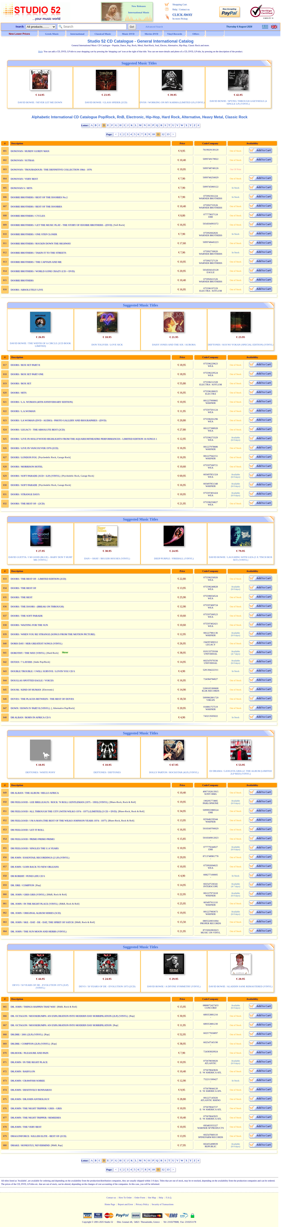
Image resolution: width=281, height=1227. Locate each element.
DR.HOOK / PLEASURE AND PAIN (29, 1052)
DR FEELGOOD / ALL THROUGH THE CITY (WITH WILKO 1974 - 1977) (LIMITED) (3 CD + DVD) (64, 811)
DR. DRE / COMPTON (22, 885)
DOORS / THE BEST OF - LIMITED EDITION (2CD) (38, 578)
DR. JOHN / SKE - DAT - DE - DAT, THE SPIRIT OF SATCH (42, 922)
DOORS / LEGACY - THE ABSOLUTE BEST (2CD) (38, 429)
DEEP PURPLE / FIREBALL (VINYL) (174, 558)
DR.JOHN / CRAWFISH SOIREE (28, 1080)
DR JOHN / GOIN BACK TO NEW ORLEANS (35, 866)
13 (168, 134)
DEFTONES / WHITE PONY (40, 772)
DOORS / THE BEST (21, 597)
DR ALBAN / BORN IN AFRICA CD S (31, 717)
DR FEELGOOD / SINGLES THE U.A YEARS (35, 848)
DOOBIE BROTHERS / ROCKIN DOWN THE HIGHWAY (41, 243)
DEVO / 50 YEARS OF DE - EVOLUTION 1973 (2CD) (107, 986)
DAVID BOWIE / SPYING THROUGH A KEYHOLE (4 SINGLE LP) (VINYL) (238, 102)
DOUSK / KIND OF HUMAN (26, 689)
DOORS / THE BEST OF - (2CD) (28, 503)
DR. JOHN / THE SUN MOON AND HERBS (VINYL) (38, 931)
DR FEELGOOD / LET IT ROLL (27, 829)
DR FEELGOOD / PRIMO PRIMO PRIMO (32, 839)
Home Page (110, 1204)
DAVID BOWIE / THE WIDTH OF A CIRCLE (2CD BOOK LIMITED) (40, 344)
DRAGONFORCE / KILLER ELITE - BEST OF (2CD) (38, 1136)
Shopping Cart (179, 4)
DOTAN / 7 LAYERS (21, 661)
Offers (196, 33)
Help (174, 9)
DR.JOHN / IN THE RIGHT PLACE (29, 1062)
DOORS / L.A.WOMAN (23, 411)
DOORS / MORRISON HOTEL (27, 466)
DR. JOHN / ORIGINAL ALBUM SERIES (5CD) (36, 913)
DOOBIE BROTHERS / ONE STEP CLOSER (34, 234)
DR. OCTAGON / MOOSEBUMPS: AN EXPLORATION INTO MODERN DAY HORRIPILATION (61, 1025)
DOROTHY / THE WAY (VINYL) (28, 652)
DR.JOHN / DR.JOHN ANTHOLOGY (30, 1099)
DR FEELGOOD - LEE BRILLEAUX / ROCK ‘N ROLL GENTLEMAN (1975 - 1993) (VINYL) (59, 802)
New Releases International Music (138, 9)
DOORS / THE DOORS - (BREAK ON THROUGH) (37, 606)
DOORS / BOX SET (21, 383)
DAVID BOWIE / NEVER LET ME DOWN (40, 102)
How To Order (125, 1197)
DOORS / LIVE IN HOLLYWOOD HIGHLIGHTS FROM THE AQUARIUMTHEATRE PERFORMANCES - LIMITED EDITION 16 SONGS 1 (84, 438)
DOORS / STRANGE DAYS (25, 494)
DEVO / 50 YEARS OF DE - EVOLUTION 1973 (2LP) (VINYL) (40, 986)
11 (158, 134)
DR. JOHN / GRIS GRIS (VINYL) (28, 894)
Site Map (152, 1197)
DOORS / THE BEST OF (23, 588)
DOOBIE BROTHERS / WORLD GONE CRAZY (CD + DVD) (43, 271)
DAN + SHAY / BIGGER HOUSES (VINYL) (107, 558)
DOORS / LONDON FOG (24, 457)
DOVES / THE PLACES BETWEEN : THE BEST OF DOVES (42, 698)
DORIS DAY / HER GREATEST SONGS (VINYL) (36, 643)
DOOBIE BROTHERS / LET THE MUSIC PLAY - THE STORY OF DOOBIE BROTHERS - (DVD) (61, 225)
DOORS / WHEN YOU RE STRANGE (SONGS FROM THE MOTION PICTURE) (53, 634)
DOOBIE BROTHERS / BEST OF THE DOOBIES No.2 (39, 197)
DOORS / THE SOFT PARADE (27, 615)
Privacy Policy (142, 1204)
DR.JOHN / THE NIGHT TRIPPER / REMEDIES (36, 1117)
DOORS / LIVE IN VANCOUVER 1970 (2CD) (34, 448)
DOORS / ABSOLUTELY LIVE (27, 289)
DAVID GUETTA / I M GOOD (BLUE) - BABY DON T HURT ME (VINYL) (40, 558)
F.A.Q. (169, 1197)
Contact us (184, 9)
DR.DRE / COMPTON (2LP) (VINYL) (30, 1043)
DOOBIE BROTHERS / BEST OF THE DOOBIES (36, 206)
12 (163, 134)
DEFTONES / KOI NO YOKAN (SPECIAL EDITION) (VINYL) (240, 344)
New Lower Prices (19, 33)
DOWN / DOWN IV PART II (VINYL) (30, 708)
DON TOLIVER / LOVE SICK (107, 344)
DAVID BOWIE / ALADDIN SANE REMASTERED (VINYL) (240, 986)
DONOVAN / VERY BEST (24, 178)
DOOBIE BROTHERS (22, 280)
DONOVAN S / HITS (21, 188)
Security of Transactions (163, 1204)
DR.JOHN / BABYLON (23, 1071)
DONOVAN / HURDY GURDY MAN (30, 151)
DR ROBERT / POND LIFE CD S (28, 876)
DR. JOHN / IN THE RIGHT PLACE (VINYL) (34, 903)
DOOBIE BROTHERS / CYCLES (28, 215)
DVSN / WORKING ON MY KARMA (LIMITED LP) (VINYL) (172, 102)
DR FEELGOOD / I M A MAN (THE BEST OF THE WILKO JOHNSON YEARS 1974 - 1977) (59, 820)
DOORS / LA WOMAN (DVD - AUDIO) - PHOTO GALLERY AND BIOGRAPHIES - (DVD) (58, 420)
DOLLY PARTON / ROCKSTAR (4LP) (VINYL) (174, 772)
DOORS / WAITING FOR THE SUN (29, 625)
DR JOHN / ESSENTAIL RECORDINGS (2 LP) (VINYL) (40, 857)
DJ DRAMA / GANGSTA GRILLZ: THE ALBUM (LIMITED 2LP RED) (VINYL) (240, 772)
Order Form (139, 1197)
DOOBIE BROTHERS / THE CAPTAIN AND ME (36, 261)
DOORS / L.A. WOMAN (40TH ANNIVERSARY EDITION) (42, 401)
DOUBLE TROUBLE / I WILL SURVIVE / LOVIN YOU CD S (43, 671)
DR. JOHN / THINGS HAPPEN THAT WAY (33, 1006)
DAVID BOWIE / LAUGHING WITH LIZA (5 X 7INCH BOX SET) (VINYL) (240, 558)
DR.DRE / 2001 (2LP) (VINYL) (27, 1034)
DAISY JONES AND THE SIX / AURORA (174, 344)
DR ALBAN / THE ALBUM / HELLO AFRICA (35, 792)
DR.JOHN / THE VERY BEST (26, 1126)
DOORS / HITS (18, 392)
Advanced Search (154, 26)
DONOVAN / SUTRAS (22, 160)
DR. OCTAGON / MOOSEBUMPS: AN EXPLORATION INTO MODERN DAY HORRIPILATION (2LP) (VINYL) (69, 1016)
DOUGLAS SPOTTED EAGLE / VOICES (32, 680)
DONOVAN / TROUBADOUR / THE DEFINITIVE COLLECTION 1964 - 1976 (51, 169)
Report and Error (125, 1204)
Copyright (86, 1222)
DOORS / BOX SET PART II (25, 364)
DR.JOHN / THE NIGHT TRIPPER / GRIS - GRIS (36, 1108)
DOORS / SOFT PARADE (24, 485)
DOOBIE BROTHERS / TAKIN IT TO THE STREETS (38, 252)
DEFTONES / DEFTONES (107, 772)
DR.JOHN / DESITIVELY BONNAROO (31, 1089)
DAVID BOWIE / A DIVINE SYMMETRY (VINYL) (174, 986)
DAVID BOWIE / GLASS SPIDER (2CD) (106, 102)
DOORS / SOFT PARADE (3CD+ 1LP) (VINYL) (35, 475)
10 (153, 134)
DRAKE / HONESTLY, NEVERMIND (30, 1145)
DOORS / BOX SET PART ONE (27, 374)
